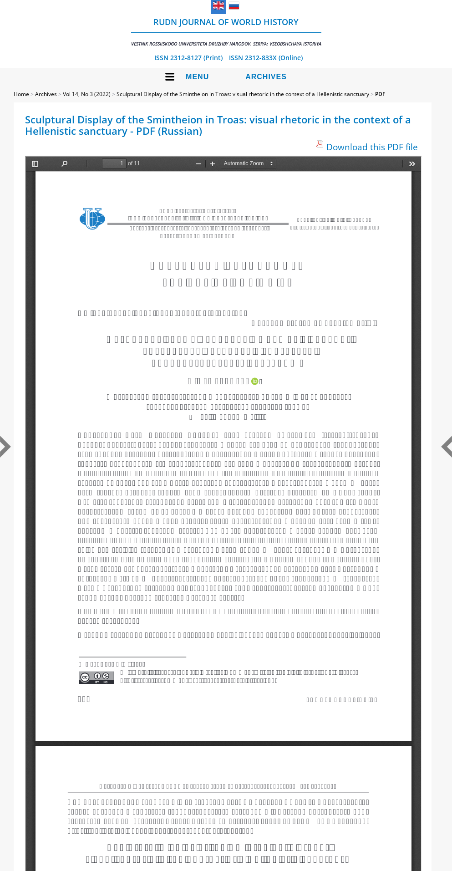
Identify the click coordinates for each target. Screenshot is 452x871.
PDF (380, 94)
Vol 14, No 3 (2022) (87, 94)
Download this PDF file (372, 147)
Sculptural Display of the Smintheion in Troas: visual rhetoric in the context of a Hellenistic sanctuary (243, 94)
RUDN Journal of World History (226, 31)
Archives (266, 77)
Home (21, 94)
